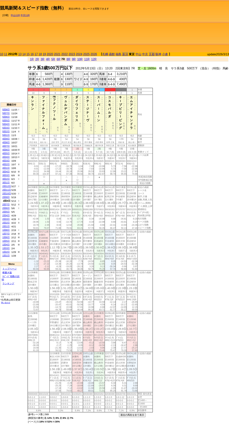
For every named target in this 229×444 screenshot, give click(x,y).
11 (5, 54)
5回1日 (6, 135)
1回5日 (6, 241)
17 (36, 54)
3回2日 (6, 179)
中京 (145, 54)
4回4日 (6, 157)
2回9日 (6, 197)
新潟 (125, 54)
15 (28, 54)
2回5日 (6, 211)
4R (48, 59)
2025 (86, 54)
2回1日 (6, 226)
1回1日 (6, 255)
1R (32, 59)
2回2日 (6, 222)
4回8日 (6, 142)
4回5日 (6, 153)
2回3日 (6, 219)
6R (58, 59)
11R (86, 59)
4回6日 (6, 149)
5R (53, 59)
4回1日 (6, 168)
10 (1, 54)
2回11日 (6, 190)
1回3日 (6, 248)
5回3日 (6, 127)
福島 (118, 54)
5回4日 (6, 124)
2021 (57, 54)
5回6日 (6, 117)
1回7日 (6, 233)
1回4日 (6, 244)
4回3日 (6, 160)
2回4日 (6, 215)
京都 (152, 54)
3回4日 (6, 171)
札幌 (105, 54)
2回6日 (6, 208)
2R (37, 59)
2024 (79, 54)
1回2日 (6, 252)
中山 (138, 54)
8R (68, 59)
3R (42, 59)
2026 (94, 54)
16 (32, 54)
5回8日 (6, 109)
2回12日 (6, 186)
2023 (71, 54)
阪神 (158, 54)
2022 (64, 54)
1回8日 (6, 230)
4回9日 (6, 138)
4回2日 (6, 164)
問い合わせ (5, 303)
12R (94, 59)
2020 (50, 54)
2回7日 (6, 204)
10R (80, 59)
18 (40, 54)
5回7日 (6, 113)
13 (20, 54)
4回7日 (6, 146)
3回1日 (6, 182)
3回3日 (6, 175)
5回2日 (6, 131)
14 (24, 54)
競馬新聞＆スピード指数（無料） (33, 7)
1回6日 (6, 237)
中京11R (25, 15)
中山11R (15, 15)
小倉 (165, 54)
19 (44, 54)
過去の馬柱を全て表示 (132, 415)
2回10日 (6, 193)
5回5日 (6, 120)
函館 (112, 54)
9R (74, 59)
